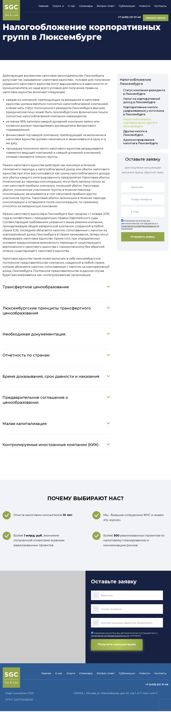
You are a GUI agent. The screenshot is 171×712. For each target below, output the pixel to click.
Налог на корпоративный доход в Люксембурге (141, 100)
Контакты (160, 6)
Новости (144, 6)
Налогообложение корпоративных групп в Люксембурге (140, 123)
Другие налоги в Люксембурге (135, 133)
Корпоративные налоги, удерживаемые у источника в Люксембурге (143, 111)
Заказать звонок (155, 17)
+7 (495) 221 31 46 (129, 17)
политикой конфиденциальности (140, 226)
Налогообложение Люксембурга (135, 82)
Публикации (127, 6)
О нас (71, 6)
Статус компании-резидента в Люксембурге (144, 92)
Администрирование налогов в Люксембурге (140, 141)
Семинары (86, 6)
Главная (43, 6)
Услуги (56, 6)
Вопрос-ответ (106, 6)
